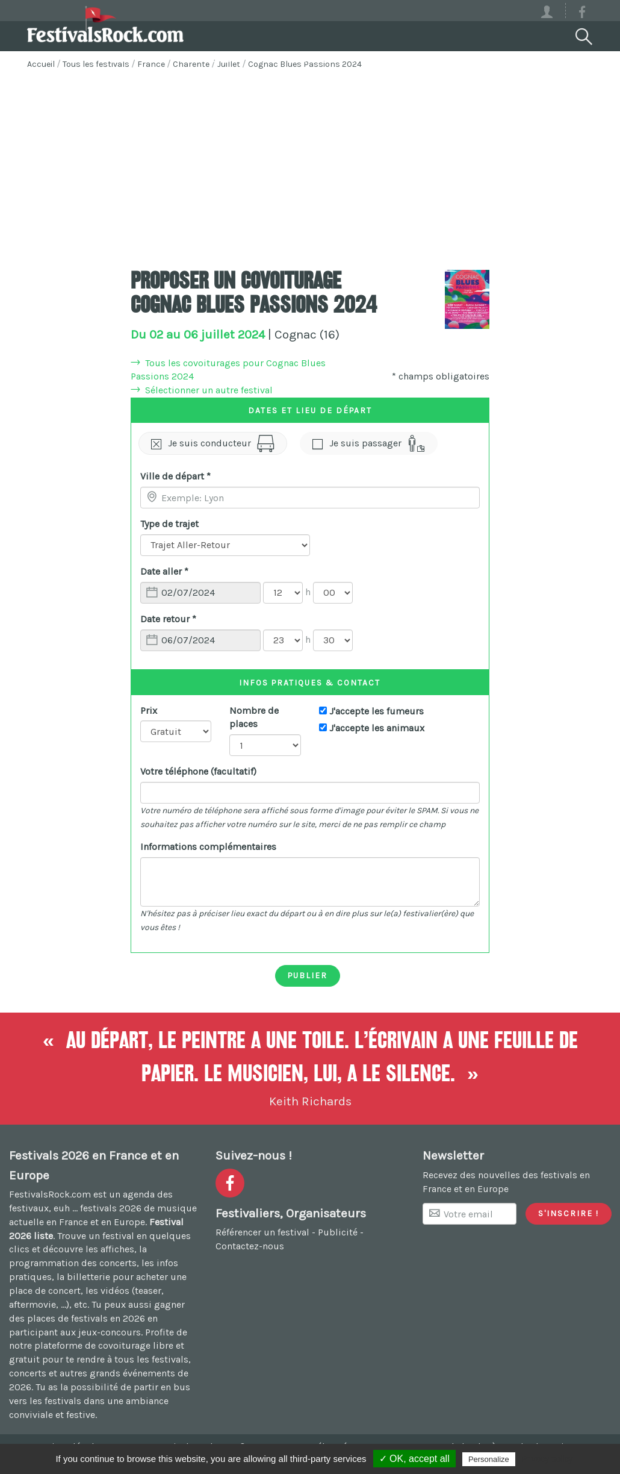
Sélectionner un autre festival (209, 390)
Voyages (295, 57)
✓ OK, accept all (414, 1459)
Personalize (488, 1459)
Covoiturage (195, 57)
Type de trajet (169, 523)
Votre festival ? (406, 57)
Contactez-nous (249, 1246)
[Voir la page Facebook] (582, 14)
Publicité (338, 1232)
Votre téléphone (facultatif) (198, 771)
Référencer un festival (262, 1232)
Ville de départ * (175, 476)
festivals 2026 (110, 1208)
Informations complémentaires (208, 846)
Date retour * (168, 619)
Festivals (93, 57)
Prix (148, 710)
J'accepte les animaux (376, 728)
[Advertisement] (310, 167)
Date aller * (164, 571)
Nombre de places (254, 717)
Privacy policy (547, 1459)
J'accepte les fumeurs (376, 711)
